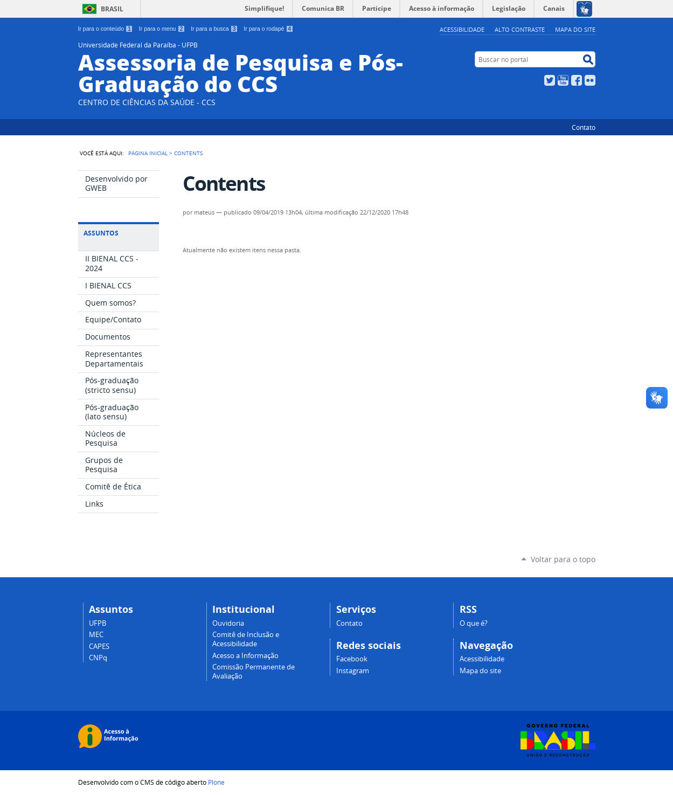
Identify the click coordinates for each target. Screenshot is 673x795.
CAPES (99, 646)
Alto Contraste (520, 29)
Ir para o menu (162, 28)
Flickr (590, 80)
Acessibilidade (462, 29)
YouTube (563, 80)
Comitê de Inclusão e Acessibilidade (245, 639)
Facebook (576, 80)
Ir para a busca (214, 28)
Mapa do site (575, 29)
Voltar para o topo (563, 559)
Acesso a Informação (245, 655)
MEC (96, 634)
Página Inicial (148, 153)
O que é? (474, 623)
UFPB (97, 623)
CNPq (98, 657)
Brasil (112, 8)
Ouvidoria (228, 623)
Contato (583, 127)
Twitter (549, 80)
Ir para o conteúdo (105, 28)
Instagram (352, 670)
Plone (216, 782)
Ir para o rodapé (268, 28)
